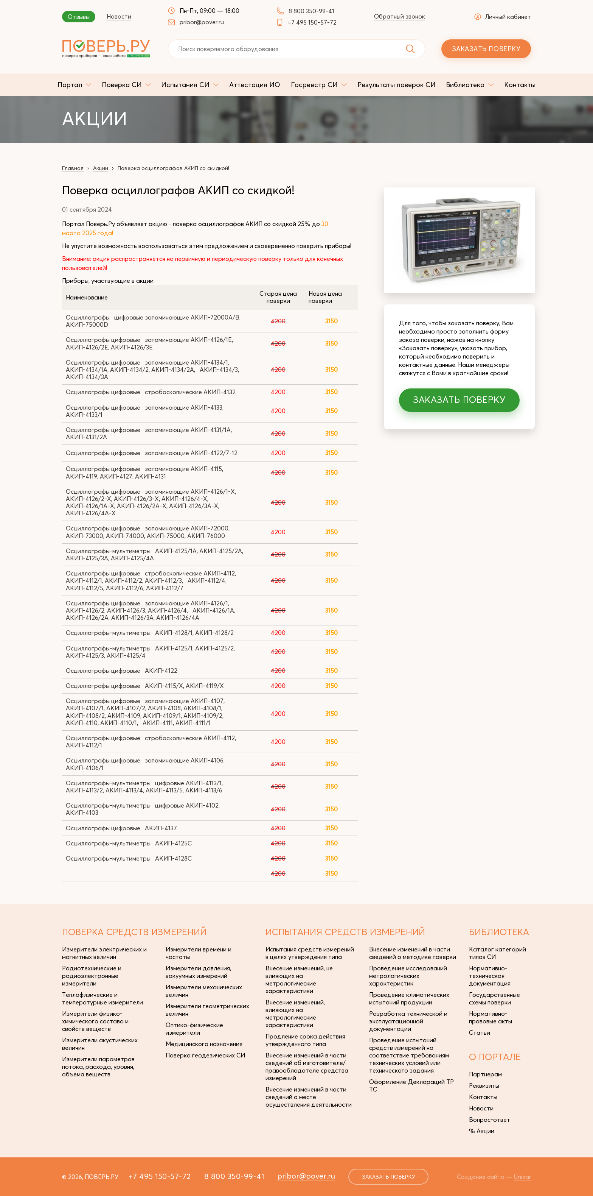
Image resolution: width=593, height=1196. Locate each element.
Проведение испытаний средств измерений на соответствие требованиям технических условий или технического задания (409, 1055)
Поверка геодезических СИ (205, 1055)
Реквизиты (484, 1085)
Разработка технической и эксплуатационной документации (408, 1021)
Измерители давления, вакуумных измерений (198, 971)
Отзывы (79, 16)
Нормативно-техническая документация (490, 975)
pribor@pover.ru (202, 22)
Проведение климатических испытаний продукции (409, 998)
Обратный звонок (399, 16)
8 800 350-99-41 (311, 11)
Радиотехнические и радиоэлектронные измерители (91, 975)
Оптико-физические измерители (194, 1028)
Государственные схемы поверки (494, 998)
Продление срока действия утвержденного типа (305, 1040)
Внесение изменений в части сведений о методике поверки (412, 953)
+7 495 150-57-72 (312, 22)
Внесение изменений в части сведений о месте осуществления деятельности (308, 1096)
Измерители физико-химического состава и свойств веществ (95, 1021)
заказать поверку (388, 1176)
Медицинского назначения (204, 1044)
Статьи (479, 1032)
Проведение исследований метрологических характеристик (408, 975)
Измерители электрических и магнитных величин (104, 953)
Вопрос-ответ (489, 1119)
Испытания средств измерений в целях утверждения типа (309, 953)
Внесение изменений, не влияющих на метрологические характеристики (299, 979)
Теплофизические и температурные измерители (102, 998)
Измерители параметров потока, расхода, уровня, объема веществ (98, 1066)
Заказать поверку (486, 49)
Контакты (483, 1097)
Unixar (522, 1176)
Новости (119, 16)
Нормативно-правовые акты (490, 1017)
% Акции (481, 1131)
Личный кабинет (502, 16)
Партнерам (485, 1074)
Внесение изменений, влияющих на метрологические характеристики (295, 1013)
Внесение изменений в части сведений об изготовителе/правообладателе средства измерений (306, 1066)
